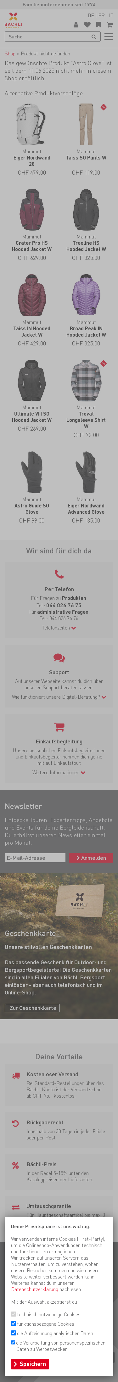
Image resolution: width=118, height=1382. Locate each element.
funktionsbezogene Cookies (45, 1324)
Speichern (33, 1364)
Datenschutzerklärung (34, 1289)
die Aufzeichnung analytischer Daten (55, 1333)
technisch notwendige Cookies (49, 1315)
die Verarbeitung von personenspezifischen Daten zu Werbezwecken (60, 1346)
